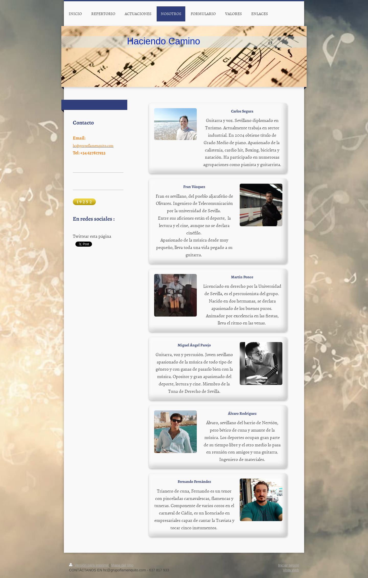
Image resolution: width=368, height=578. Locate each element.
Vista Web (291, 570)
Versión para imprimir (89, 565)
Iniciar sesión (288, 565)
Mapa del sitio (122, 565)
